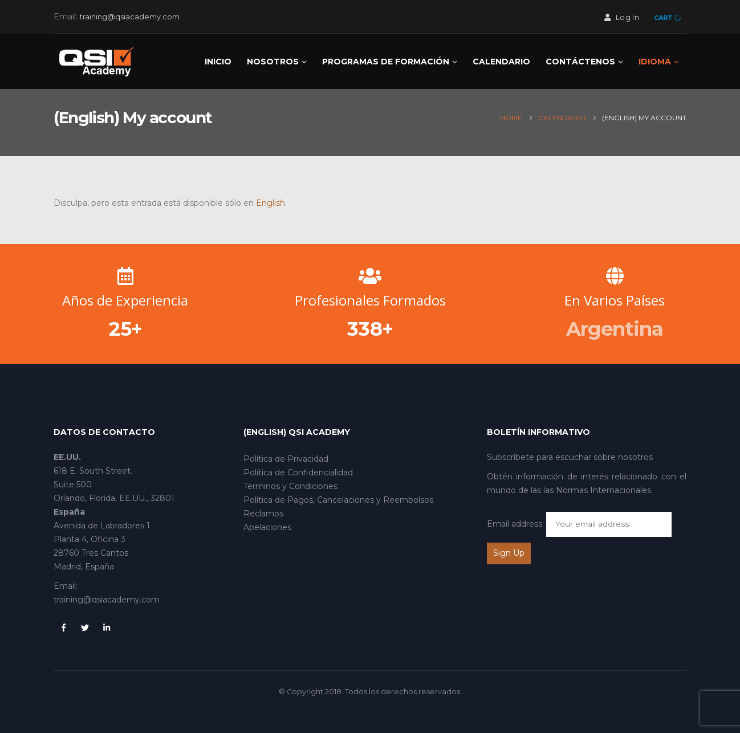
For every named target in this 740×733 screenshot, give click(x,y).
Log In (621, 17)
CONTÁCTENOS (580, 61)
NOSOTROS (273, 61)
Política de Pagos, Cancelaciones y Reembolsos (338, 500)
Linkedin (106, 627)
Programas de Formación (385, 61)
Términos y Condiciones (290, 486)
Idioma (655, 61)
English (270, 203)
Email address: (515, 524)
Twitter (84, 627)
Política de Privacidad (285, 459)
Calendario (501, 61)
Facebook (63, 627)
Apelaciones (267, 527)
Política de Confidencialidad (298, 472)
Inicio (218, 61)
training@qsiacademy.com (130, 17)
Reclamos (263, 513)
